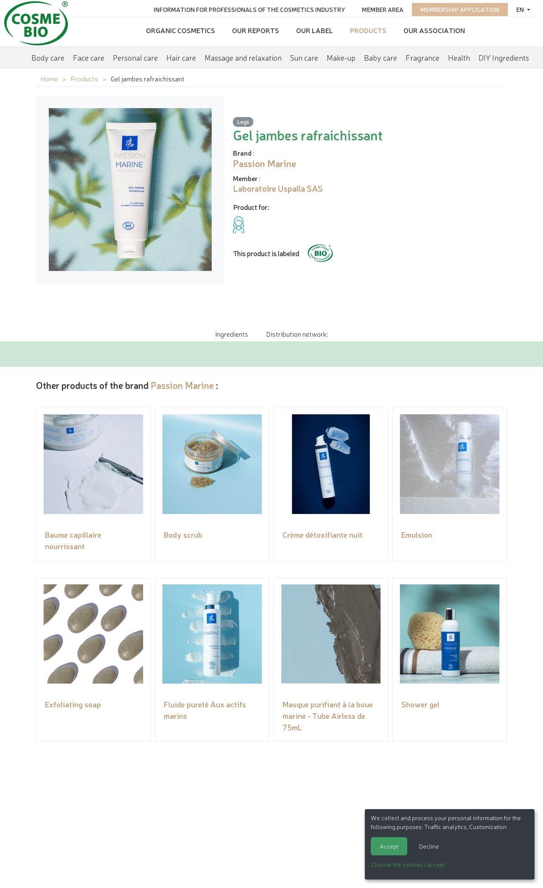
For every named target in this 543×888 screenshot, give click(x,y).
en (520, 9)
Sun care (304, 57)
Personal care (135, 57)
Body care (47, 57)
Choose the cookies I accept (408, 864)
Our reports (255, 30)
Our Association (434, 30)
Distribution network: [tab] (297, 333)
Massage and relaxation (243, 57)
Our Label (314, 30)
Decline (429, 846)
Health (459, 57)
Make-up (341, 57)
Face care (88, 57)
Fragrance (422, 57)
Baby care (380, 57)
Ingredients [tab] (231, 333)
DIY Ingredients (504, 57)
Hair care (181, 57)
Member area (382, 9)
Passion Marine (182, 385)
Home (49, 78)
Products (368, 30)
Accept (389, 846)
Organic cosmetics (180, 30)
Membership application (459, 9)
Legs (243, 121)
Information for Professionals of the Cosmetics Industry (249, 9)
